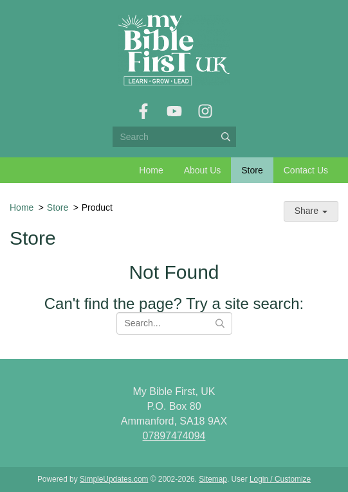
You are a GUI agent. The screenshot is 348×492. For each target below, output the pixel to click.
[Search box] (174, 137)
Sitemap (213, 479)
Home (151, 170)
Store (251, 170)
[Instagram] (205, 111)
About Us (202, 170)
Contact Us (306, 170)
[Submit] (225, 137)
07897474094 (174, 435)
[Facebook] (143, 111)
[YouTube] (174, 111)
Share (311, 211)
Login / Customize (280, 479)
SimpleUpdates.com (114, 479)
